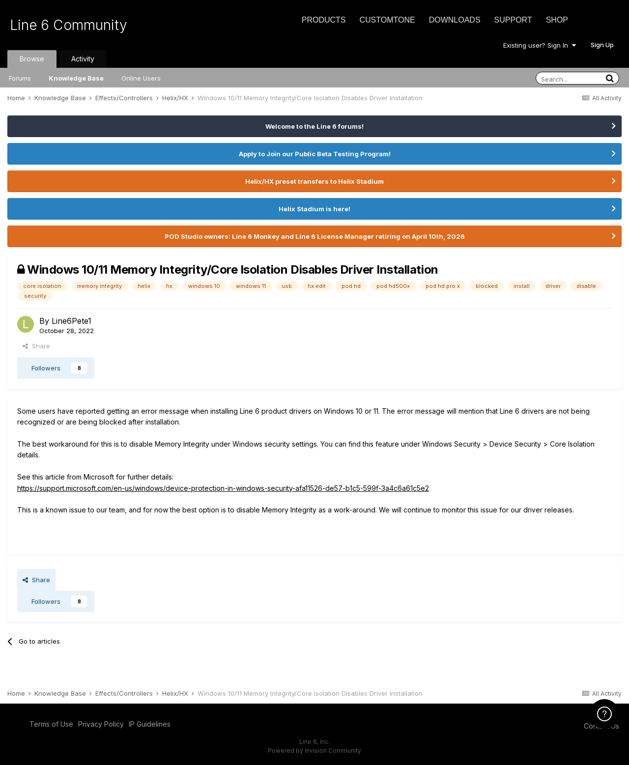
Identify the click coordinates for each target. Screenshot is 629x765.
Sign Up (602, 45)
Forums (20, 78)
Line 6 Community (68, 25)
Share (36, 346)
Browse (32, 59)
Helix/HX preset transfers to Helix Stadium (314, 181)
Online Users (141, 78)
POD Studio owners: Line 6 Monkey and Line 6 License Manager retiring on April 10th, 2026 (315, 236)
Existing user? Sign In (539, 45)
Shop (557, 20)
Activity (82, 59)
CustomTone (387, 20)
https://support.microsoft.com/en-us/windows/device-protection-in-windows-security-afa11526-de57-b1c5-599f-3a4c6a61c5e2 (223, 488)
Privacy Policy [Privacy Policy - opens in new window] (101, 724)
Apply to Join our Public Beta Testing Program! (315, 154)
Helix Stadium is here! (314, 209)
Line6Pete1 (71, 321)
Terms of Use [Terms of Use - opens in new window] (51, 724)
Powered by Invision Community (314, 750)
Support (513, 20)
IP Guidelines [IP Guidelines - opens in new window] (150, 724)
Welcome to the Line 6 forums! (314, 126)
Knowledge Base (76, 78)
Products (324, 20)
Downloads (455, 20)
